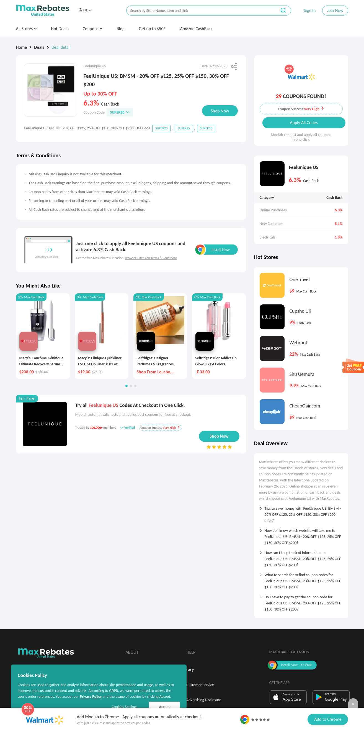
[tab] (301, 513)
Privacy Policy (91, 696)
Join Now (335, 10)
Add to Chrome (327, 719)
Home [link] (21, 47)
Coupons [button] (92, 28)
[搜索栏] (198, 11)
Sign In (310, 10)
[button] (85, 10)
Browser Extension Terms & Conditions (151, 258)
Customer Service (200, 685)
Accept (164, 706)
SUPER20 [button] (120, 112)
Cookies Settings (124, 706)
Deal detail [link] (61, 47)
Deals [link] (39, 47)
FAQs (191, 670)
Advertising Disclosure (204, 699)
